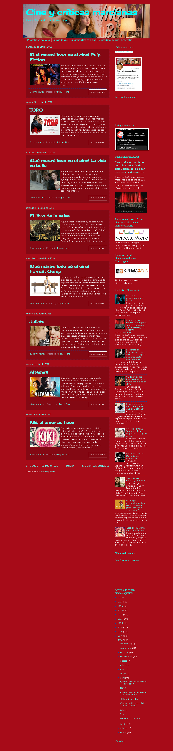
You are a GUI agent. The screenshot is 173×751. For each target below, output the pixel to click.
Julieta (37, 321)
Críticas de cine (60, 40)
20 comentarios (37, 354)
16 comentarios (37, 404)
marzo (123, 724)
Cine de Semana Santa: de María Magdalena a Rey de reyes (136, 432)
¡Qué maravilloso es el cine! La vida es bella (133, 693)
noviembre (126, 648)
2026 (120, 597)
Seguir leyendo (97, 92)
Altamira (39, 372)
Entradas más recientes (42, 465)
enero (123, 732)
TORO (36, 110)
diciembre (125, 644)
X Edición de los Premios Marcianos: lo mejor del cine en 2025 (136, 380)
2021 (120, 619)
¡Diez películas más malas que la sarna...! (136, 529)
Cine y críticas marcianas (81, 12)
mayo (123, 673)
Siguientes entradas (95, 465)
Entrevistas (126, 40)
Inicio (70, 465)
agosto (124, 661)
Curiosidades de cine (109, 40)
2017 (120, 636)
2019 (120, 627)
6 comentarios (37, 303)
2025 (120, 602)
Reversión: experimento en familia (134, 298)
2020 (120, 623)
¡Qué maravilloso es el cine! (83, 40)
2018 (120, 632)
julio (122, 665)
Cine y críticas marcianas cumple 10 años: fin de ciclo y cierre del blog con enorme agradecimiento (131, 326)
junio (123, 669)
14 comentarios (37, 197)
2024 (120, 606)
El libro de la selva (50, 215)
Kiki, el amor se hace (52, 422)
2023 (120, 610)
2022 (120, 614)
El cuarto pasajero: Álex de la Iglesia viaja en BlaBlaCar (135, 406)
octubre (124, 652)
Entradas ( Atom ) (47, 472)
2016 (120, 640)
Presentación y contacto (38, 40)
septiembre (126, 656)
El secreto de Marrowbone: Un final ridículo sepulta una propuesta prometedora (136, 355)
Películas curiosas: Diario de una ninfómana (135, 455)
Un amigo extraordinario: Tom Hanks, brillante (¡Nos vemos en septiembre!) (136, 505)
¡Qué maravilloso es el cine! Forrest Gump (59, 269)
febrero (124, 728)
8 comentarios (37, 92)
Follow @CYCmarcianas (124, 52)
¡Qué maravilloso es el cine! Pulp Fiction (133, 682)
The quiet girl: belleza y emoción (135, 479)
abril (122, 678)
